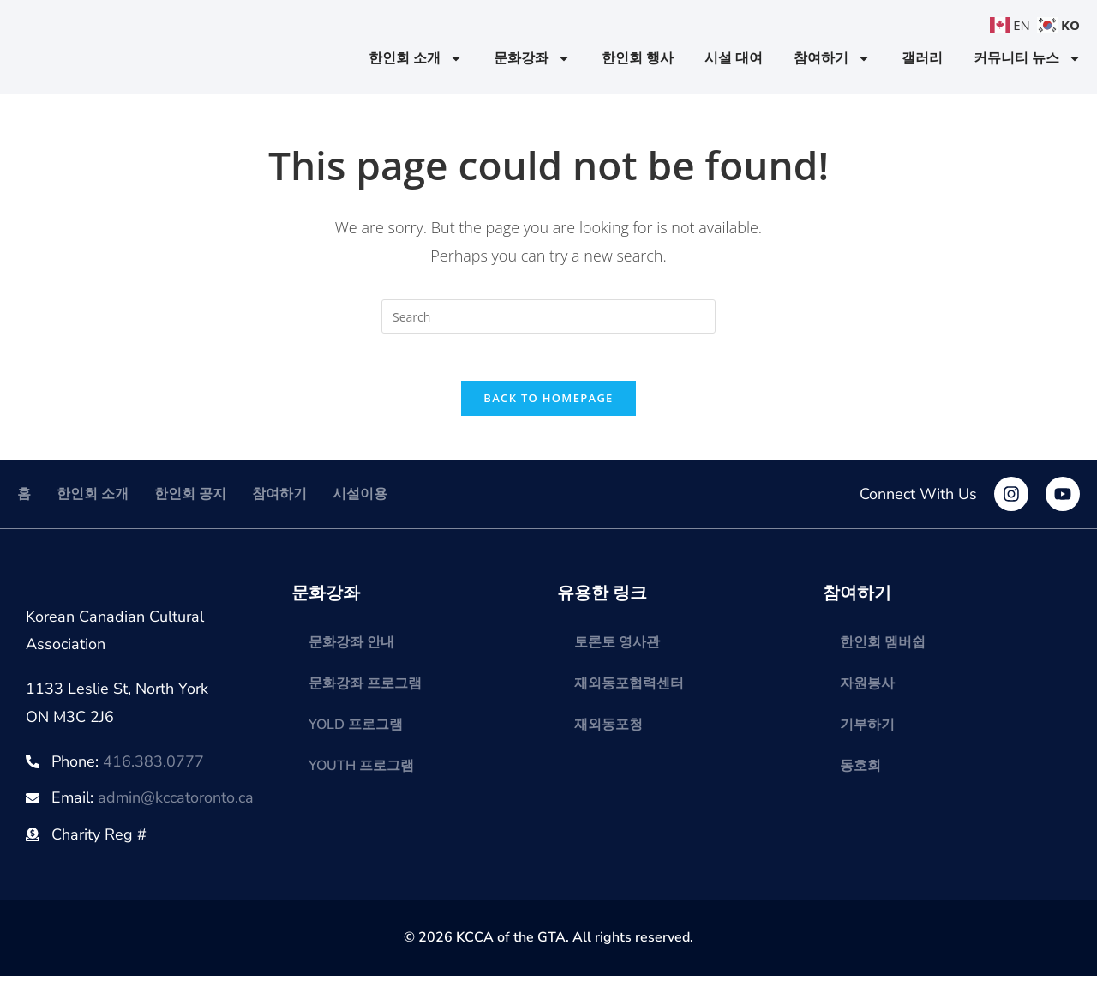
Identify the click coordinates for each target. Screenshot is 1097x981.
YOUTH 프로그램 (361, 770)
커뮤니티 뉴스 (1028, 58)
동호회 (860, 770)
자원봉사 (867, 688)
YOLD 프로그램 (356, 729)
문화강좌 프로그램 (365, 688)
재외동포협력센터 (629, 688)
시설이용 (360, 499)
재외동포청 (608, 729)
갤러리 (922, 58)
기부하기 (867, 729)
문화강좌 (532, 58)
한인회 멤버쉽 (883, 647)
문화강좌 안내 (351, 647)
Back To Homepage (548, 403)
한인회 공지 (190, 499)
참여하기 (832, 58)
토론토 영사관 (617, 647)
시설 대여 (733, 58)
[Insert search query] (548, 316)
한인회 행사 (638, 58)
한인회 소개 (416, 58)
